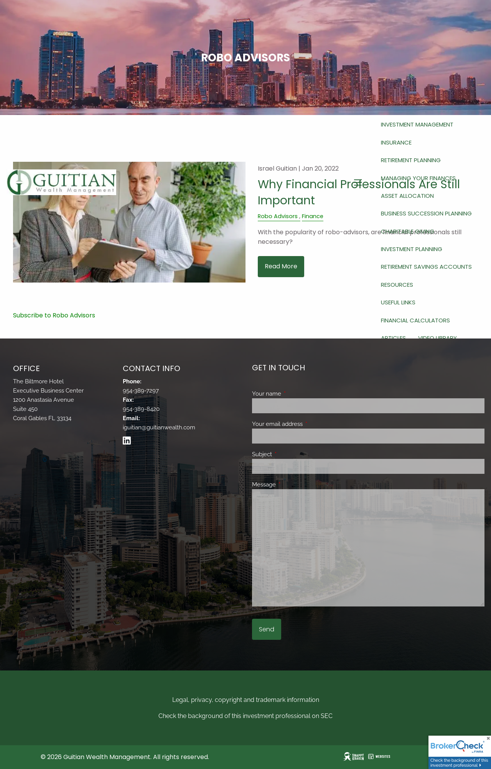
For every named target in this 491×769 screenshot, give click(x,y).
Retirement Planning (411, 160)
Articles (393, 338)
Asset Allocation (407, 196)
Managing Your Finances (418, 178)
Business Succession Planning (426, 213)
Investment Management (417, 124)
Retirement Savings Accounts (426, 267)
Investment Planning (411, 249)
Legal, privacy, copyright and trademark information (245, 699)
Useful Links (398, 302)
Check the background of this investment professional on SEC (245, 716)
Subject (290, 454)
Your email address (305, 424)
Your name (294, 393)
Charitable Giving (407, 231)
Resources (397, 285)
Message (291, 484)
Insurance (396, 142)
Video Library (437, 338)
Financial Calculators (415, 320)
